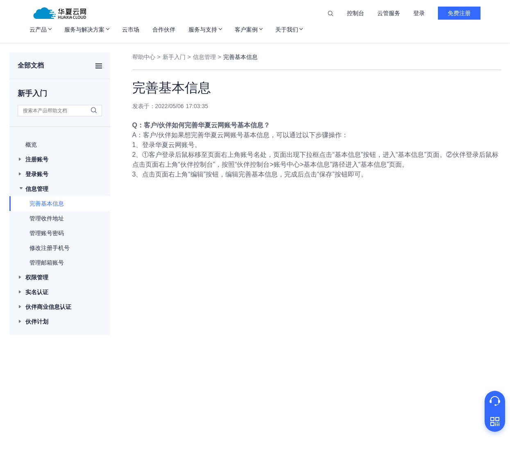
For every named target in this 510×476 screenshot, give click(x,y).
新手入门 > (177, 57)
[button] (59, 144)
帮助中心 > (146, 57)
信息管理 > (207, 57)
